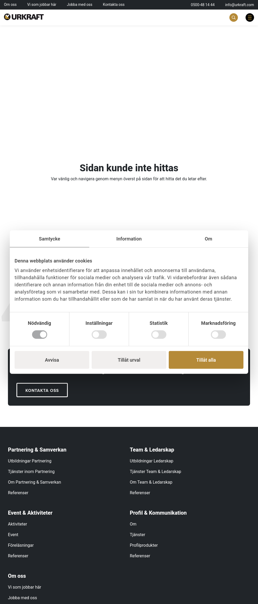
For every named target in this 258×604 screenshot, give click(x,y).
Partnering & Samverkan (37, 450)
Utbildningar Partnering (29, 461)
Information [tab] (129, 239)
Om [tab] (208, 239)
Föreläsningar (21, 545)
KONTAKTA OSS (43, 390)
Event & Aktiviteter (30, 513)
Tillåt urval (129, 359)
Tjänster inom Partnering (31, 471)
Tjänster (137, 534)
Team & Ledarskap (152, 450)
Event (13, 534)
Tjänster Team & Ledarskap (155, 471)
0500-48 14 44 (203, 5)
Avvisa (52, 359)
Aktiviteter (17, 524)
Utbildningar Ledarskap (151, 461)
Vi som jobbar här (41, 4)
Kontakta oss (114, 4)
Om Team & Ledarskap (151, 482)
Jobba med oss (79, 4)
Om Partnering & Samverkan (34, 482)
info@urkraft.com (239, 5)
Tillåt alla (206, 359)
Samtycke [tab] (49, 239)
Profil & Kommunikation (158, 513)
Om (133, 524)
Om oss (10, 4)
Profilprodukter (144, 545)
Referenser (18, 493)
